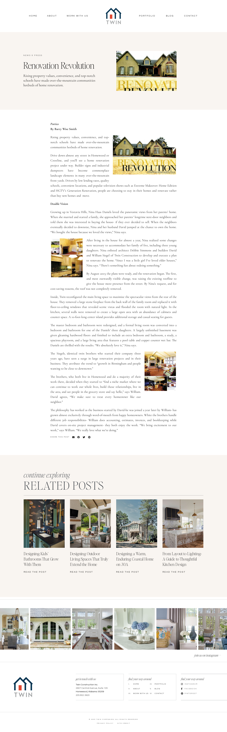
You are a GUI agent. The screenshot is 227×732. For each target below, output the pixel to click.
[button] (73, 437)
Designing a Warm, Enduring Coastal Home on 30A (135, 559)
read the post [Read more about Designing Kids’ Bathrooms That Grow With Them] (35, 572)
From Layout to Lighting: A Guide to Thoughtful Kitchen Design (182, 559)
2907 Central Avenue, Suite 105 (92, 688)
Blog (170, 16)
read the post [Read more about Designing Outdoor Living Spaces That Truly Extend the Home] (81, 572)
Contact (191, 16)
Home (33, 16)
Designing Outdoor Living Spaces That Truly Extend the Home (89, 559)
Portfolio (147, 16)
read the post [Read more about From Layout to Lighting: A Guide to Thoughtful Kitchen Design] (174, 572)
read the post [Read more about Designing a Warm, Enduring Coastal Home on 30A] (127, 572)
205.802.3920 (83, 695)
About (52, 16)
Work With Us (77, 16)
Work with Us (138, 693)
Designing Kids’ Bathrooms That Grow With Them (41, 559)
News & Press (32, 55)
